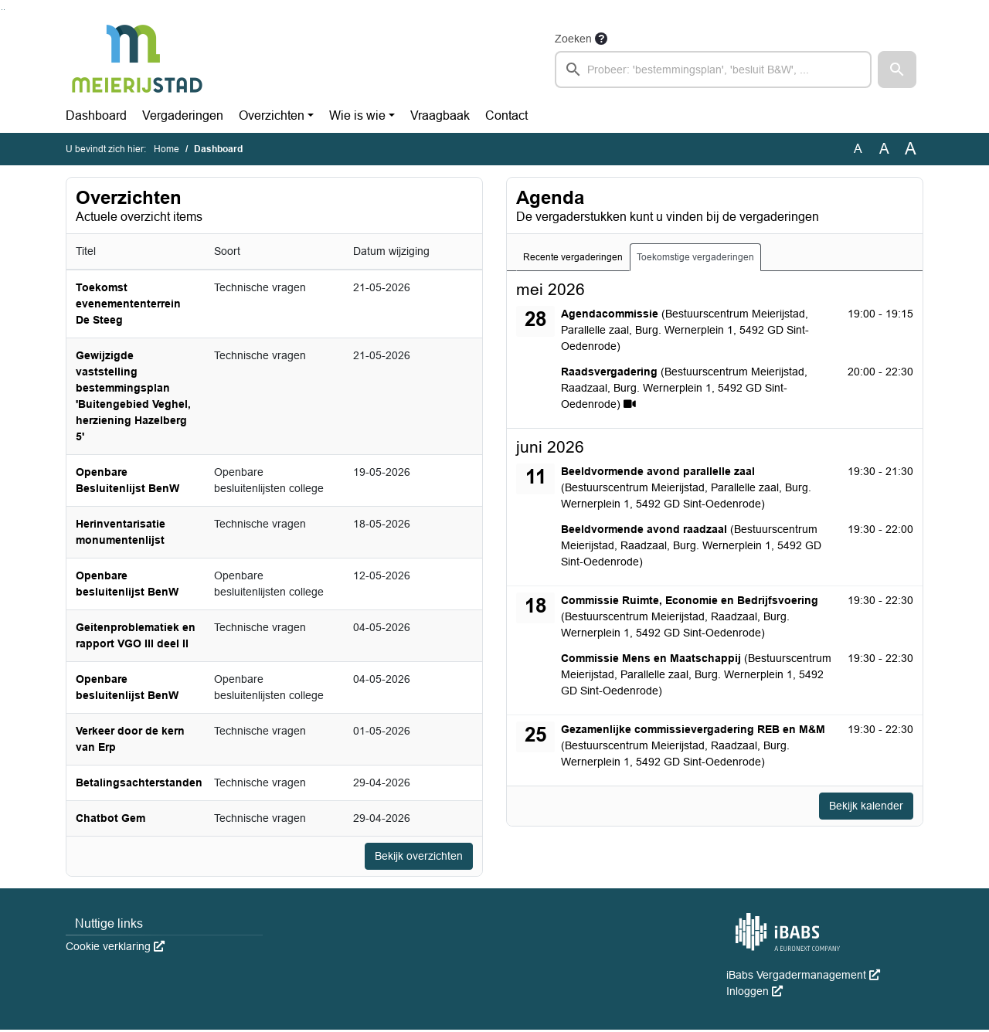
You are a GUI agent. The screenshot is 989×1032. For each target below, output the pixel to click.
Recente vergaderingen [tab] (573, 257)
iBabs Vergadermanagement (803, 977)
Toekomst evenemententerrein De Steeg (128, 303)
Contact (506, 115)
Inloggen (754, 993)
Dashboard (96, 115)
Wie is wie (357, 115)
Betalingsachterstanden (139, 782)
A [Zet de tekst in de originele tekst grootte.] (858, 148)
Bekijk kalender (860, 806)
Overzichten (271, 115)
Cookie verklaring (115, 948)
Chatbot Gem (110, 818)
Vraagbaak (440, 115)
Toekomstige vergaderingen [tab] (695, 257)
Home (166, 149)
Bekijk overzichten (412, 857)
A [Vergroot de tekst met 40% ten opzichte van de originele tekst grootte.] (910, 149)
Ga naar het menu (4, 9)
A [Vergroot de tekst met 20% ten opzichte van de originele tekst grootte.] (884, 149)
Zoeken (573, 38)
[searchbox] (713, 69)
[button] (897, 69)
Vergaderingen (182, 115)
